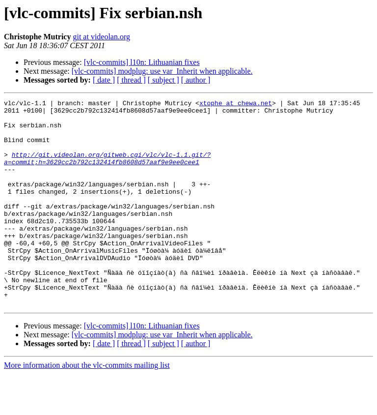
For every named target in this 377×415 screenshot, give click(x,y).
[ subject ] (163, 80)
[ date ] (104, 80)
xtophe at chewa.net (235, 104)
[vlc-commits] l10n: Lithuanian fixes (142, 62)
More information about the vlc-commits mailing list (87, 406)
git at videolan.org (101, 36)
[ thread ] (131, 80)
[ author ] (196, 80)
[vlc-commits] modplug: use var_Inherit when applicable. (162, 71)
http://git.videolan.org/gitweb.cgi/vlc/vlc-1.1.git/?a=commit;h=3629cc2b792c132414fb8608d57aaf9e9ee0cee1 (107, 170)
